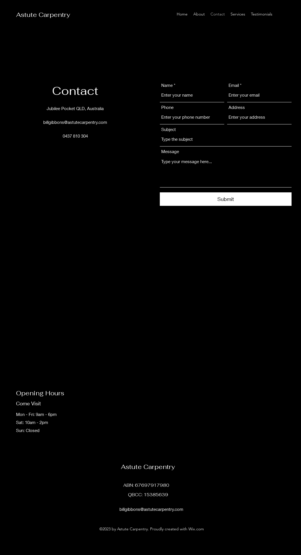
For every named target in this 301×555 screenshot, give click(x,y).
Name (167, 85)
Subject (168, 129)
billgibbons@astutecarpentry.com (75, 122)
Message (170, 151)
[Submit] (226, 199)
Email (234, 85)
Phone (167, 107)
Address (237, 107)
